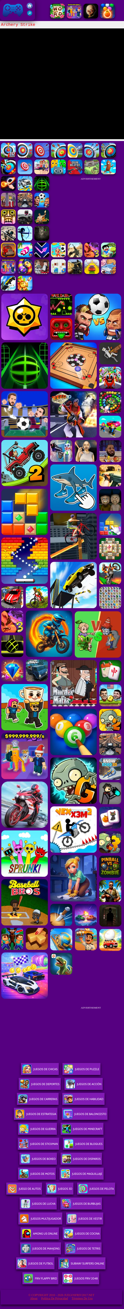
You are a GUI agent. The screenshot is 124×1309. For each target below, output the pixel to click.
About (33, 1298)
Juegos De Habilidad (83, 1100)
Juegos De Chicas (39, 1071)
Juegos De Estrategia (35, 1115)
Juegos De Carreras (37, 1100)
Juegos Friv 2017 (13, 10)
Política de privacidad (54, 1298)
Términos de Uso (82, 1298)
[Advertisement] (90, 205)
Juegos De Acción (83, 1086)
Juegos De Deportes (39, 1086)
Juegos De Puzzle (81, 1071)
